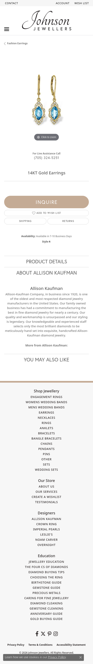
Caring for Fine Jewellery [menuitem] (46, 598)
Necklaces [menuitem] (46, 418)
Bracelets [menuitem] (46, 433)
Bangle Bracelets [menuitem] (46, 438)
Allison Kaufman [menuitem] (46, 519)
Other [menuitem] (46, 459)
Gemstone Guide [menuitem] (46, 588)
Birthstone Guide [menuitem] (46, 582)
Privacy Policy (15, 645)
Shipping (25, 221)
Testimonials (46, 502)
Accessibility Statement (71, 645)
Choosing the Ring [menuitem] (46, 577)
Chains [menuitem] (46, 444)
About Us (46, 486)
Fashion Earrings (17, 43)
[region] (46, 99)
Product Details (46, 261)
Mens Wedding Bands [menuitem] (46, 407)
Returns (68, 221)
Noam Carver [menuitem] (46, 540)
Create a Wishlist (47, 497)
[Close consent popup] (80, 657)
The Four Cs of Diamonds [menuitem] (46, 567)
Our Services (47, 492)
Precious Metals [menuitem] (47, 593)
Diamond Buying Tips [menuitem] (46, 572)
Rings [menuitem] (46, 423)
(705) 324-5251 (46, 157)
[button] (62, 3)
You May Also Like (46, 359)
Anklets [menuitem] (46, 428)
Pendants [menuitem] (46, 449)
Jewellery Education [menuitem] (46, 562)
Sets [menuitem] (46, 464)
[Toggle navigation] (6, 29)
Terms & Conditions (40, 645)
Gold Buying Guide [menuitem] (46, 619)
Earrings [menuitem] (46, 412)
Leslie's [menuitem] (46, 534)
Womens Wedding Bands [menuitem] (46, 402)
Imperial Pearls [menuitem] (46, 529)
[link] (11, 3)
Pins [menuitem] (46, 454)
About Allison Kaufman (46, 272)
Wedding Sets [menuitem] (46, 470)
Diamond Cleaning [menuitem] (46, 603)
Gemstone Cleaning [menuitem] (46, 608)
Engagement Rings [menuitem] (46, 397)
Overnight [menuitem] (46, 545)
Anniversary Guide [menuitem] (46, 614)
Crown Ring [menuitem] (46, 524)
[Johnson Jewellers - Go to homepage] (46, 20)
